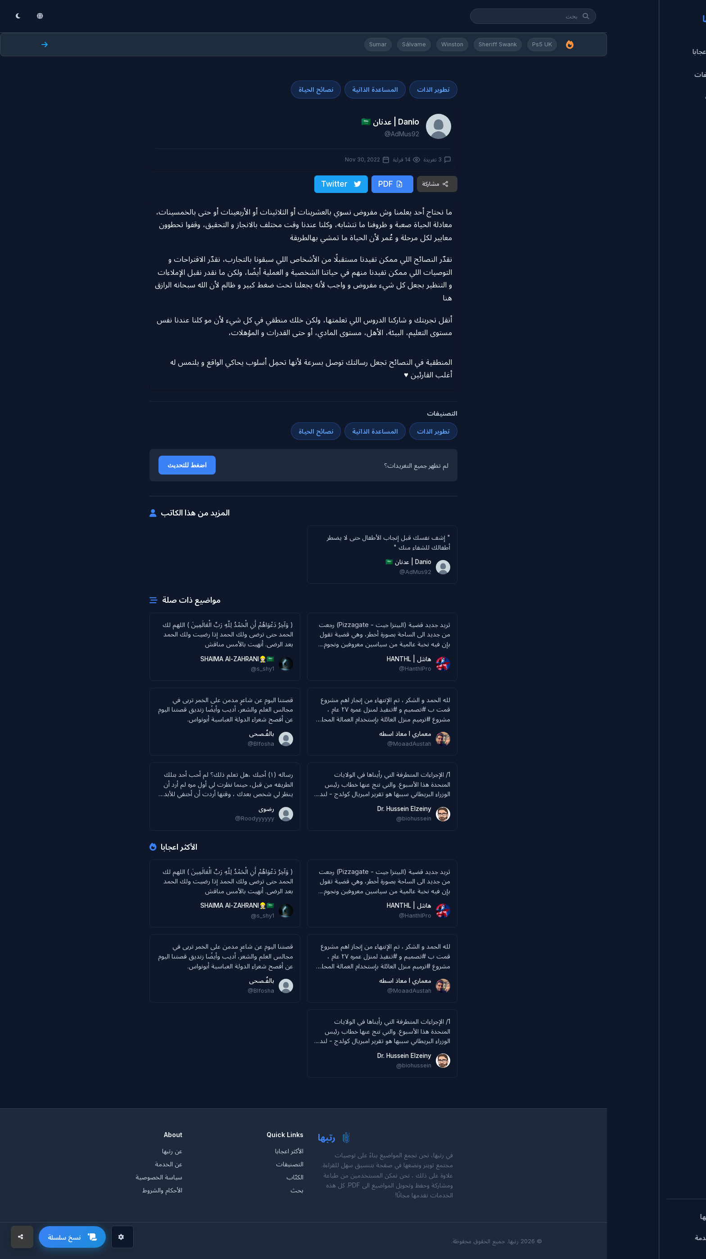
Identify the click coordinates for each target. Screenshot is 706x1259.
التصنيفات (289, 1163)
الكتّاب (294, 1176)
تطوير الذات (433, 89)
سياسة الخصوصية (159, 1176)
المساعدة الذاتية (375, 89)
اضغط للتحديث (187, 464)
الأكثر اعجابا (289, 1150)
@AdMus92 (402, 134)
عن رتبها (172, 1150)
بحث (296, 1189)
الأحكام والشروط (162, 1189)
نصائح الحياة (316, 89)
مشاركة (435, 183)
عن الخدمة (168, 1163)
